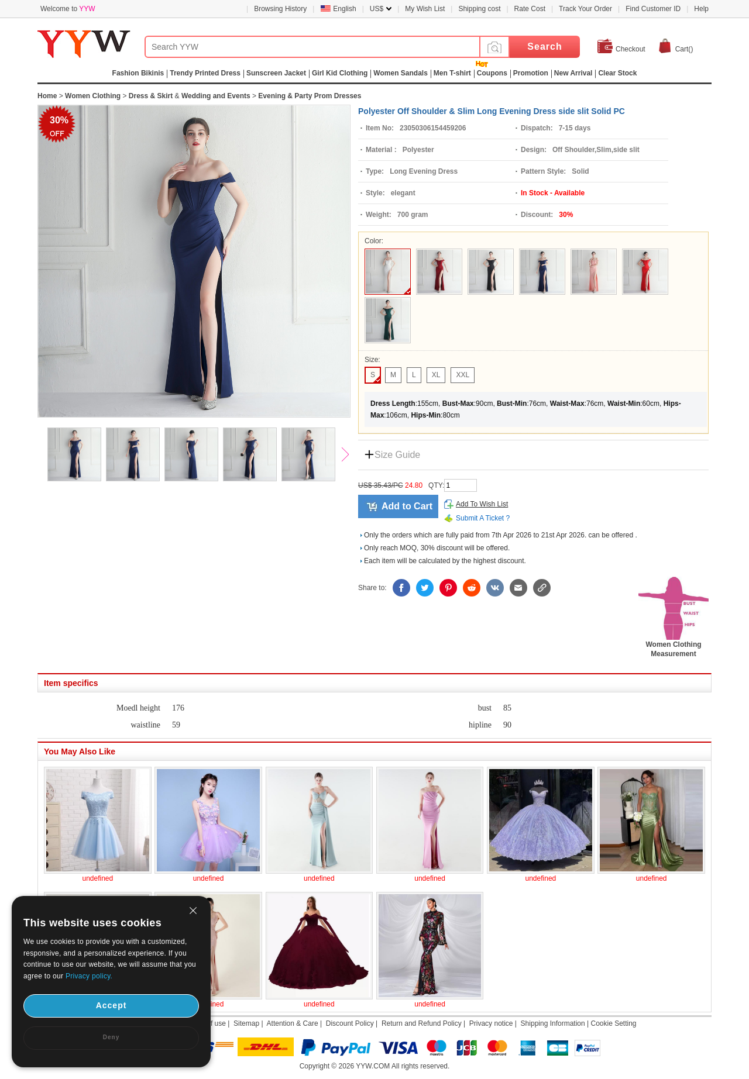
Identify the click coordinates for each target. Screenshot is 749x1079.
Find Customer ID (653, 9)
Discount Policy (350, 1023)
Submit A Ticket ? (483, 518)
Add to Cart (407, 506)
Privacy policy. (89, 976)
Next (350, 455)
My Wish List (425, 9)
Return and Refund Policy (422, 1023)
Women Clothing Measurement (673, 645)
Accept (111, 1005)
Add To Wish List (482, 504)
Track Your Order (585, 9)
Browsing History (280, 9)
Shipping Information (553, 1023)
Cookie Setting (613, 1023)
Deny (111, 1037)
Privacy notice (491, 1023)
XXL (462, 375)
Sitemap (246, 1023)
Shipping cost (479, 9)
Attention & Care (292, 1023)
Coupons (492, 73)
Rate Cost (529, 9)
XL (436, 375)
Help (701, 9)
